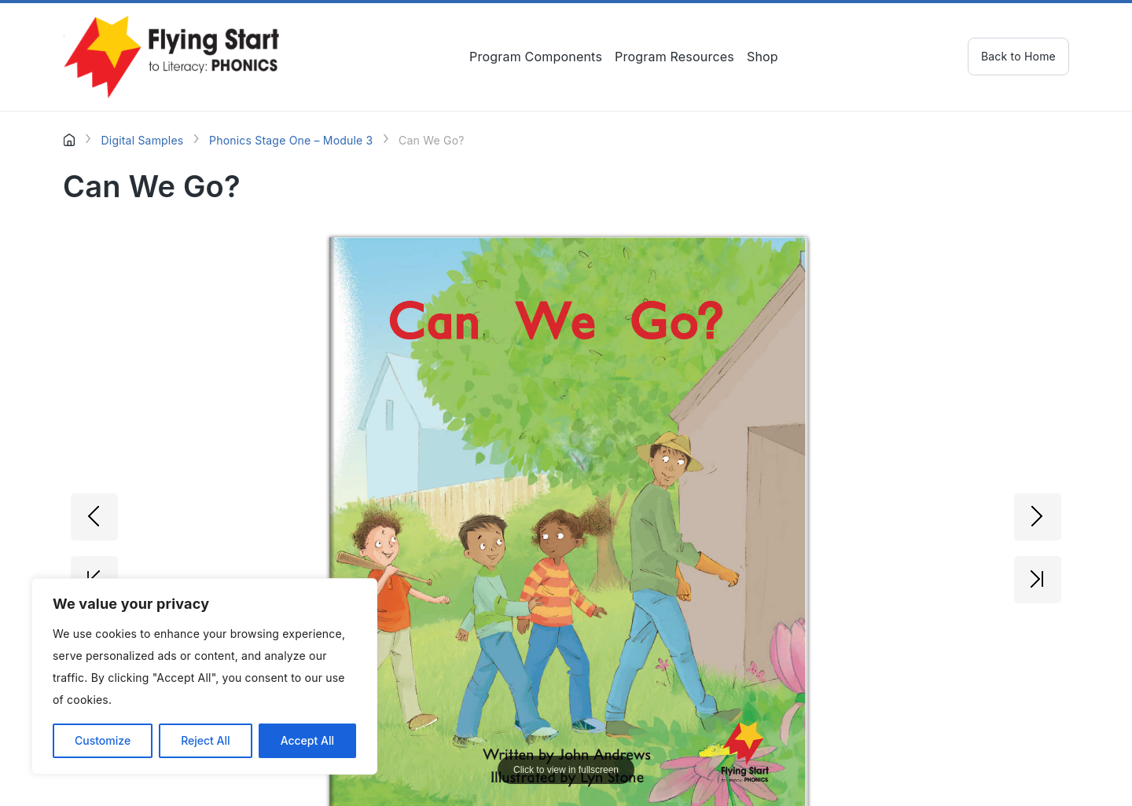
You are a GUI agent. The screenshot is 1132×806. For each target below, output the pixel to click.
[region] (204, 676)
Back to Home (1018, 56)
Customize (102, 740)
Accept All (307, 740)
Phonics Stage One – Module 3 (291, 140)
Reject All (205, 740)
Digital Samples (142, 140)
